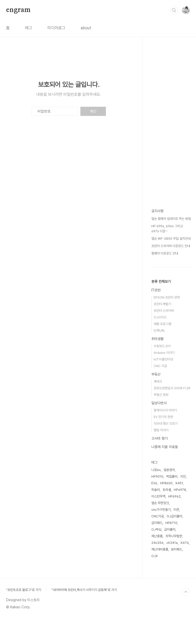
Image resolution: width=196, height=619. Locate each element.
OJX (154, 556)
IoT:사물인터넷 (163, 359)
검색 (174, 10)
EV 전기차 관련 (163, 417)
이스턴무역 (158, 496)
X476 (184, 543)
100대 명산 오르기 (166, 423)
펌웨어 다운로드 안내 (164, 253)
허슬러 (155, 490)
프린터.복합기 (162, 304)
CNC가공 (157, 516)
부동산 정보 (161, 395)
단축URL (159, 330)
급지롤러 (169, 529)
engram (18, 10)
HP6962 (174, 496)
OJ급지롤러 (174, 516)
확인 (93, 111)
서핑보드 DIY (162, 346)
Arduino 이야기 (164, 353)
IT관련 (156, 290)
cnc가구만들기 (161, 510)
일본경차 (169, 470)
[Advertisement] (171, 132)
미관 (176, 510)
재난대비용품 (159, 549)
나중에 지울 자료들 (164, 447)
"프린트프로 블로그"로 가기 (23, 590)
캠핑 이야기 (161, 430)
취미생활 (157, 339)
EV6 (154, 483)
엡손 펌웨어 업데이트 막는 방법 (171, 219)
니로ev (156, 470)
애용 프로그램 (162, 324)
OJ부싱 (156, 529)
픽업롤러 (171, 476)
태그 (28, 27)
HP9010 (157, 476)
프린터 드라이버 (164, 311)
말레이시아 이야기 (165, 410)
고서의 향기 (159, 438)
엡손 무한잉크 (160, 503)
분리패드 (176, 549)
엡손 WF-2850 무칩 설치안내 (171, 238)
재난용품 (157, 536)
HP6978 (180, 490)
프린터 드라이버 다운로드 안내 (170, 246)
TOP (186, 592)
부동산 (156, 374)
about (86, 27)
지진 (183, 476)
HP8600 (166, 483)
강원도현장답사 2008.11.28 (172, 388)
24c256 (157, 543)
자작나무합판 (173, 536)
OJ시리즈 (160, 317)
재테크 (158, 381)
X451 (179, 483)
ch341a (172, 543)
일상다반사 (159, 403)
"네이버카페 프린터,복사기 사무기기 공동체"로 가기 (84, 590)
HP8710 (171, 523)
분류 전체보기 (161, 281)
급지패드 (157, 523)
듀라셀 (167, 490)
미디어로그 (56, 27)
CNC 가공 (160, 366)
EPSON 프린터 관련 (167, 297)
